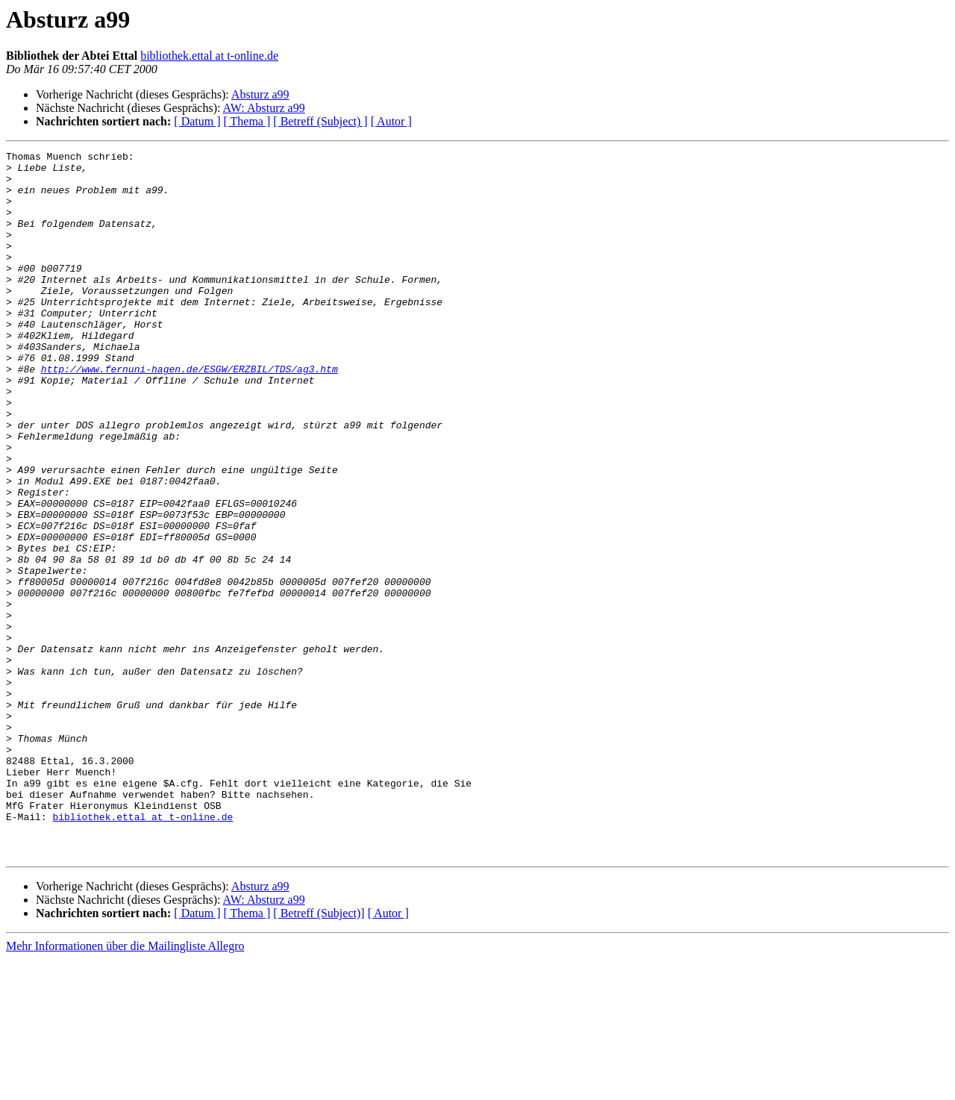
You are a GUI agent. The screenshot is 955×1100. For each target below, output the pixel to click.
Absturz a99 (260, 94)
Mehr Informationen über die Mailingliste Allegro (125, 1087)
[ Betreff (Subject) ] (320, 121)
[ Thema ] (247, 121)
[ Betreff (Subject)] (318, 1054)
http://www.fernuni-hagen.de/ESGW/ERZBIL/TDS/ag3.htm (189, 413)
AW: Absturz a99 (264, 107)
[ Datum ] (197, 121)
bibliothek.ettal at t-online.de (209, 55)
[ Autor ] (391, 121)
